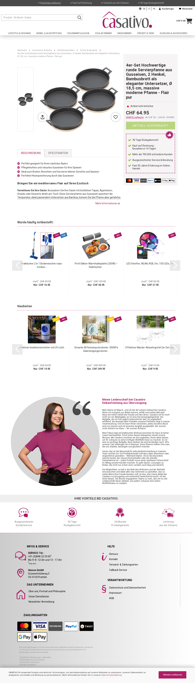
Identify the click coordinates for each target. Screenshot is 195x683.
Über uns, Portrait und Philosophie (47, 591)
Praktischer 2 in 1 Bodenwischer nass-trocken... (42, 265)
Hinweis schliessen (172, 675)
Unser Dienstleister (39, 596)
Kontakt (113, 559)
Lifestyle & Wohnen (19, 36)
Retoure (113, 554)
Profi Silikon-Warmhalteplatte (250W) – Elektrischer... (96, 265)
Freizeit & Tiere (145, 36)
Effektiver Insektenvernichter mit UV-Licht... (42, 347)
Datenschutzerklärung (111, 675)
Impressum (115, 592)
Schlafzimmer (103, 36)
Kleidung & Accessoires (173, 36)
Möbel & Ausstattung (49, 36)
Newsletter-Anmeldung (41, 601)
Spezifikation (58, 153)
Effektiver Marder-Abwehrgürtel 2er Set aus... (150, 347)
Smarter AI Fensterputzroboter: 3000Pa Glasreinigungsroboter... (96, 349)
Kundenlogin (166, 9)
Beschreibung (31, 153)
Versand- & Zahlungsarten (123, 564)
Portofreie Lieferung (50, 3)
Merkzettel (185, 9)
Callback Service (118, 570)
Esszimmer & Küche (78, 36)
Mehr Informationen (108, 203)
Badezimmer (125, 36)
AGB (111, 598)
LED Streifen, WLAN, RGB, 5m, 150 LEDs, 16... (150, 263)
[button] (17, 265)
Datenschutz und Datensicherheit (127, 587)
